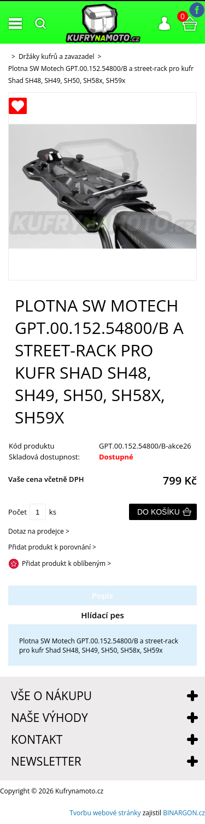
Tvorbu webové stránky (104, 812)
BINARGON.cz (184, 812)
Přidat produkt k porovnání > (52, 547)
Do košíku (158, 511)
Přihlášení (164, 23)
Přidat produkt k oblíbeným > (66, 563)
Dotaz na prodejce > (38, 531)
